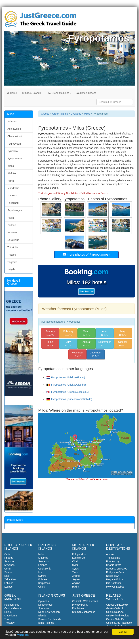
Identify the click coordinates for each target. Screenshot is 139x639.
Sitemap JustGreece (83, 611)
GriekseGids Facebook (119, 622)
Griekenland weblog (117, 615)
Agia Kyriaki (14, 128)
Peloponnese (11, 604)
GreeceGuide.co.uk (117, 604)
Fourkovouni (14, 143)
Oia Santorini (113, 583)
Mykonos (9, 565)
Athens (110, 554)
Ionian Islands (46, 622)
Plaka (10, 217)
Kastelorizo (78, 557)
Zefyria (11, 269)
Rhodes (8, 557)
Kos (6, 575)
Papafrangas (14, 210)
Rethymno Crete (115, 572)
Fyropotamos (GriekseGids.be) (66, 384)
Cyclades (76, 113)
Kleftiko (11, 173)
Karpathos (44, 583)
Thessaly (9, 622)
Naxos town (112, 575)
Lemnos (42, 565)
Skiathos (43, 557)
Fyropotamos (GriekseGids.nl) (66, 377)
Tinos (75, 572)
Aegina (76, 583)
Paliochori (12, 202)
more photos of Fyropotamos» (86, 254)
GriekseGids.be (115, 611)
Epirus (8, 611)
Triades (11, 254)
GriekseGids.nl (114, 608)
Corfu (7, 568)
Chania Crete (113, 565)
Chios (41, 586)
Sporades (43, 608)
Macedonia (10, 615)
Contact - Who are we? (85, 601)
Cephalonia (44, 568)
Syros (75, 568)
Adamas (12, 121)
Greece (45, 113)
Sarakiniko (13, 239)
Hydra (75, 586)
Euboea (42, 579)
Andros (76, 575)
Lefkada (8, 583)
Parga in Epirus (115, 579)
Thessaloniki (113, 557)
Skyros (76, 579)
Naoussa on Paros (116, 568)
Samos (8, 572)
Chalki (75, 561)
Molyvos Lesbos (115, 586)
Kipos (10, 165)
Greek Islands (32, 93)
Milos (87, 113)
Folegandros (79, 554)
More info (23, 635)
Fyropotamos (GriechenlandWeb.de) (69, 399)
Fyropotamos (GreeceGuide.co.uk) (68, 391)
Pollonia (11, 225)
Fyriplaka (12, 151)
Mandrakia (13, 188)
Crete (7, 554)
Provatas (12, 232)
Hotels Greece (86, 93)
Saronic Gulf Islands (49, 619)
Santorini (9, 561)
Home (12, 93)
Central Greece (13, 608)
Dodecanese (45, 604)
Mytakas (12, 195)
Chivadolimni (14, 136)
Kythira (42, 575)
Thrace (8, 619)
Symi (75, 565)
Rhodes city (112, 561)
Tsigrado (12, 262)
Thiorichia (12, 247)
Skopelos (43, 561)
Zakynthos (10, 579)
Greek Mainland (59, 93)
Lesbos (8, 586)
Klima (10, 180)
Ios (40, 572)
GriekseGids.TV (115, 619)
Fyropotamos (14, 158)
